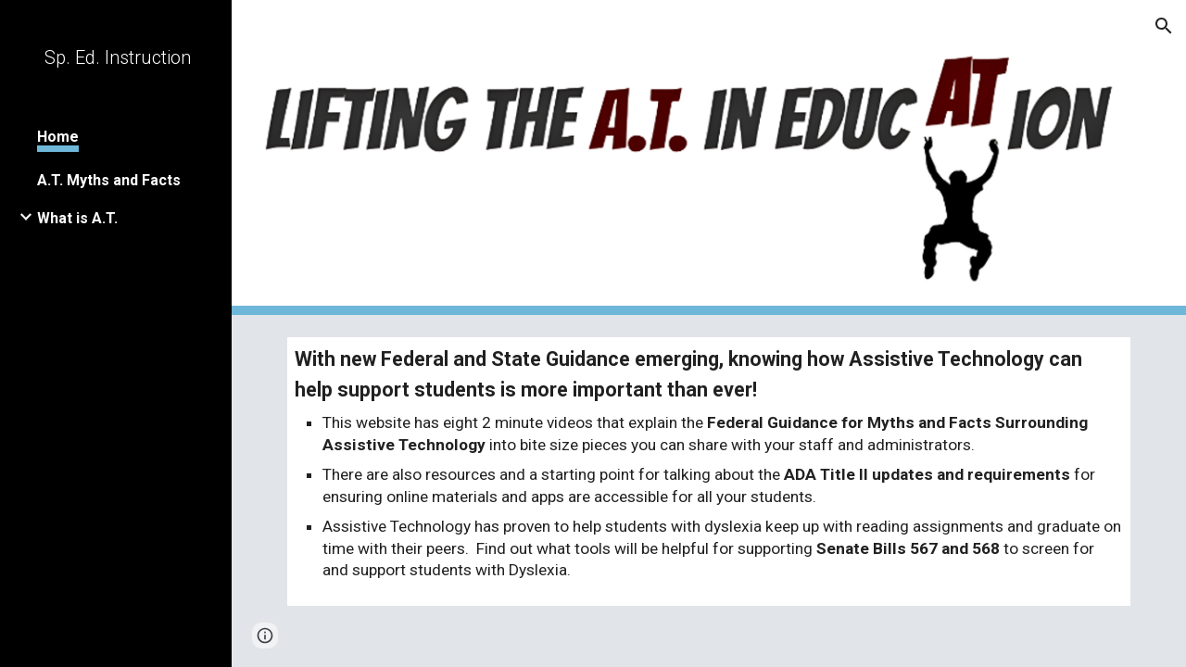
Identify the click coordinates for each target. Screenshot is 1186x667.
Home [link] (58, 136)
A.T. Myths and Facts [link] (109, 180)
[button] (1164, 26)
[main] (709, 471)
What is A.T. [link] (77, 218)
